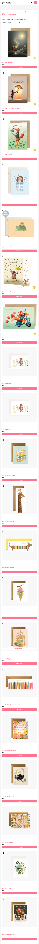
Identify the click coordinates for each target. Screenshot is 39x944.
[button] (28, 2)
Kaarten (15, 11)
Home (3, 11)
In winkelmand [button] (19, 67)
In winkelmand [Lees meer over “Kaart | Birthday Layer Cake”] (19, 663)
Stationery (10, 11)
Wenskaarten (20, 11)
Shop (6, 11)
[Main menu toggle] (35, 2)
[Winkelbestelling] (11, 22)
